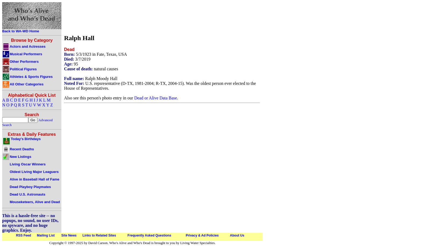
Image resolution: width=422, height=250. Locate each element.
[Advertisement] (162, 17)
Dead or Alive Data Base (155, 98)
